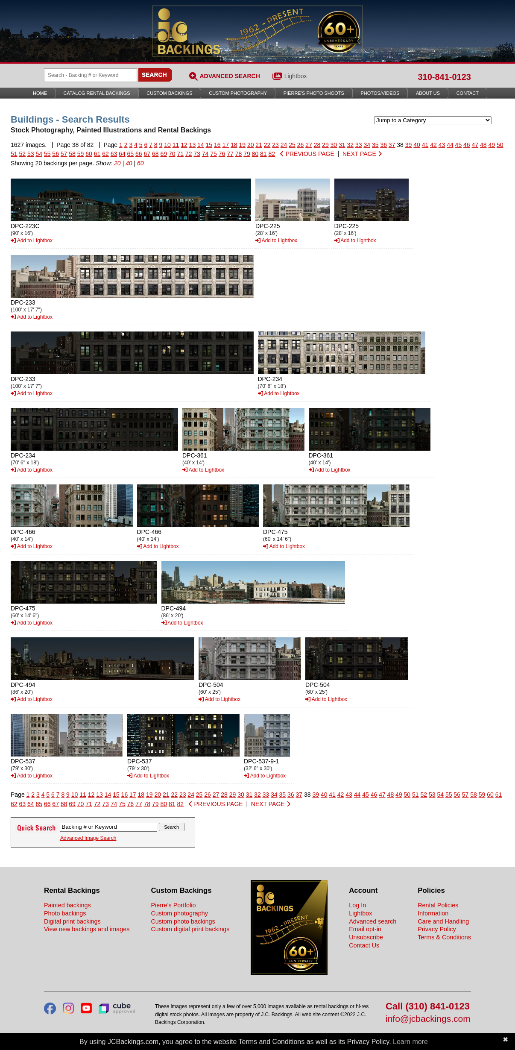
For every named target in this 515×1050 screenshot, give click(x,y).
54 (38, 153)
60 (88, 153)
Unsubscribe (366, 937)
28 (317, 144)
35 (375, 144)
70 (172, 153)
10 (167, 144)
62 (105, 153)
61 (97, 153)
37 (392, 144)
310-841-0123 (444, 77)
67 (147, 153)
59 (80, 153)
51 (14, 153)
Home (40, 93)
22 (267, 144)
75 (213, 153)
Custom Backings (169, 93)
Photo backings (65, 913)
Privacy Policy (437, 929)
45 (458, 144)
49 (491, 144)
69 (163, 153)
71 (180, 153)
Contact (467, 93)
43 (442, 144)
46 (466, 144)
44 (450, 144)
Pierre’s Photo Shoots (314, 93)
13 (192, 144)
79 (246, 153)
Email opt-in (365, 929)
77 (230, 153)
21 (258, 144)
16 (217, 144)
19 (242, 144)
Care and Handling (443, 921)
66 (138, 153)
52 (22, 153)
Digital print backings (72, 921)
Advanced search (372, 921)
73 (196, 153)
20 (250, 144)
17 (225, 144)
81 (263, 153)
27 (308, 144)
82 (272, 153)
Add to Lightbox (32, 240)
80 (255, 153)
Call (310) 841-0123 (428, 1007)
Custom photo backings (183, 921)
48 (483, 144)
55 (47, 153)
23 (275, 144)
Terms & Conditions (444, 937)
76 (222, 153)
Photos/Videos (380, 93)
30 (334, 144)
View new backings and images (87, 929)
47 (475, 144)
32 (350, 144)
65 (130, 153)
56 (55, 153)
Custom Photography (238, 93)
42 (433, 144)
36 (383, 144)
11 (176, 144)
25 (292, 144)
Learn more (410, 1041)
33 (358, 144)
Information (433, 913)
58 (72, 153)
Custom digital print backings (190, 929)
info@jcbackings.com (428, 1019)
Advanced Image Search (88, 838)
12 (184, 144)
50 (500, 144)
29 (325, 144)
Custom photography (179, 913)
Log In (357, 905)
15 (209, 144)
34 (366, 144)
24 (284, 144)
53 (30, 153)
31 (342, 144)
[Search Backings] (90, 75)
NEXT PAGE (362, 153)
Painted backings (67, 905)
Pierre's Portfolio (173, 905)
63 (114, 153)
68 (155, 153)
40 (416, 144)
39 (408, 144)
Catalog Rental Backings (97, 93)
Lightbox (295, 76)
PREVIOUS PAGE (307, 153)
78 (238, 153)
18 (234, 144)
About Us (428, 93)
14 (200, 144)
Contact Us (364, 945)
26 (300, 144)
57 (64, 153)
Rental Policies (438, 905)
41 (425, 144)
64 (122, 153)
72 (188, 153)
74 (205, 153)
